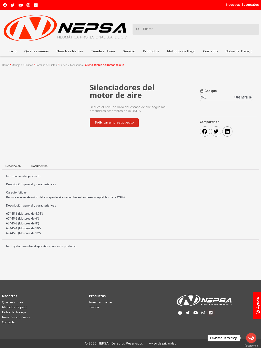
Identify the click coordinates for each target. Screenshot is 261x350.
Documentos (42, 166)
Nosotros (9, 296)
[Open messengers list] (251, 338)
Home (6, 65)
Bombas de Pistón (49, 65)
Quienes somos (36, 51)
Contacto (210, 51)
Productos (151, 51)
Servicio (129, 51)
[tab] (14, 166)
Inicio (13, 51)
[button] (114, 122)
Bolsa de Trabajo (239, 51)
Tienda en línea (103, 51)
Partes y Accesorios (75, 65)
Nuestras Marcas (69, 51)
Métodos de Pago (181, 51)
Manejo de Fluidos (23, 65)
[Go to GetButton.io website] (251, 346)
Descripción (14, 166)
